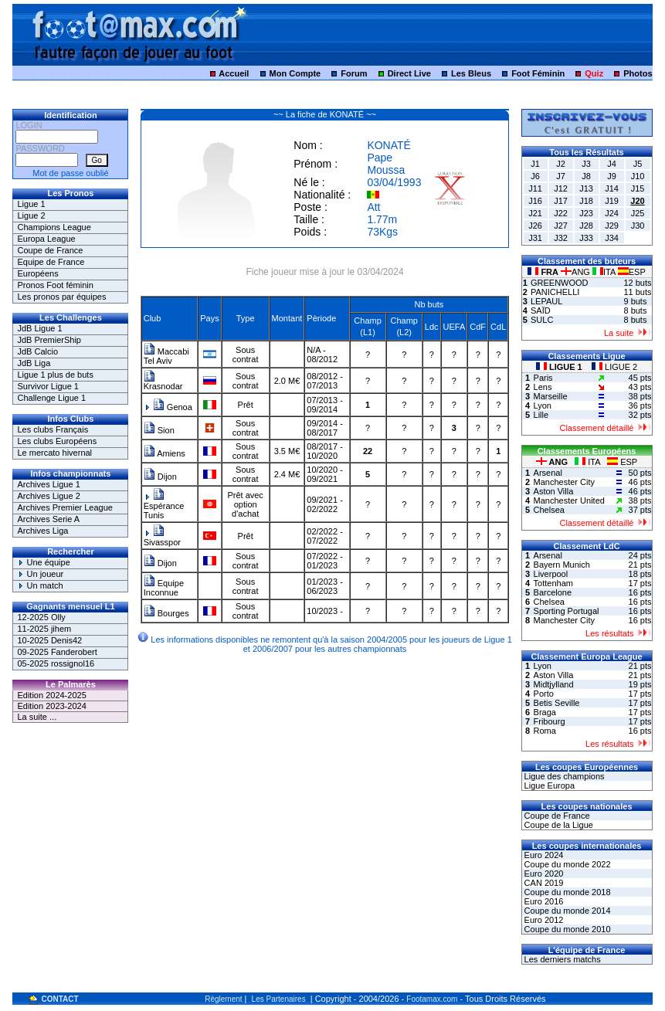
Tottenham (553, 583)
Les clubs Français (52, 429)
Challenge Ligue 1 (51, 397)
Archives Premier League (65, 507)
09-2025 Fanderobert (57, 651)
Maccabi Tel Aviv (166, 356)
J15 (638, 188)
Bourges (166, 613)
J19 (612, 200)
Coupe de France (50, 250)
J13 (586, 188)
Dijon (160, 476)
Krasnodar (163, 382)
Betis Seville (557, 702)
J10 (638, 176)
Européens (37, 273)
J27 (561, 225)
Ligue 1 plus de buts (55, 374)
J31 (535, 238)
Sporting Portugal (566, 611)
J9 (611, 176)
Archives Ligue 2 (48, 495)
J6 (535, 176)
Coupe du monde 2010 (566, 929)
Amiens (164, 453)
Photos (637, 73)
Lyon (542, 405)
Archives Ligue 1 (48, 484)
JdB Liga (33, 363)
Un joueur (40, 573)
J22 (561, 213)
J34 (612, 238)
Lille (541, 414)
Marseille (551, 396)
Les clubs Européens (57, 441)
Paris (543, 377)
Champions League (53, 227)
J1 (535, 163)
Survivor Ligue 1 (48, 386)
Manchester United (569, 500)
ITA (605, 271)
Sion (159, 430)
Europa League (46, 238)
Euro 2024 (543, 855)
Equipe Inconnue (164, 587)
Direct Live (409, 73)
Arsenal (548, 472)
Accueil (234, 73)
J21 (535, 213)
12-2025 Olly (41, 617)
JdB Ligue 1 (39, 328)
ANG (576, 271)
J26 (535, 225)
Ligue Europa (548, 785)
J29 (612, 225)
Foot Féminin (538, 73)
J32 (561, 238)
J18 (586, 200)
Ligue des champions (563, 776)
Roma (545, 730)
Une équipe (43, 562)
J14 (612, 188)
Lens (543, 387)
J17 (561, 200)
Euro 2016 (543, 901)
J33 (586, 238)
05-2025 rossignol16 (55, 663)
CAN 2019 (543, 882)
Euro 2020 (543, 873)
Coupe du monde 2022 (566, 864)
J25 (638, 213)
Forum (354, 73)
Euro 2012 (543, 919)
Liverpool (551, 573)
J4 (611, 163)
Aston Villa (554, 491)
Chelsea (549, 509)
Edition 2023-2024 (51, 706)
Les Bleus (471, 73)
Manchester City (564, 482)
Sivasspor (162, 537)
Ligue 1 (31, 204)
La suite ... (36, 716)
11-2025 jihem (44, 628)
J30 (638, 225)
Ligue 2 (31, 215)
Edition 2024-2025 (51, 695)
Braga (545, 712)
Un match (40, 585)
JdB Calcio (37, 351)
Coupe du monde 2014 (566, 910)
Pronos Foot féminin (55, 285)
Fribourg (549, 721)
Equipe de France (50, 261)
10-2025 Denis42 (49, 640)
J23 (586, 213)
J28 (586, 225)
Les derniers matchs (561, 959)
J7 (560, 176)
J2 (560, 163)
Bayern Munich (562, 564)
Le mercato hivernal (54, 452)
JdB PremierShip (49, 339)
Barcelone (553, 592)
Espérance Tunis (164, 506)
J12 (561, 188)
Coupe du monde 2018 (566, 892)
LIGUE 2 (614, 366)
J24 (612, 213)
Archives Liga (42, 530)
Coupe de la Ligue (557, 824)
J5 (638, 163)
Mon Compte (295, 73)
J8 (586, 176)
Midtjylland (554, 684)
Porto (544, 693)
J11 (535, 188)
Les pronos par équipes (61, 296)
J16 (535, 200)
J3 (586, 163)
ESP (632, 271)
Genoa (172, 407)
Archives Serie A (48, 519)
